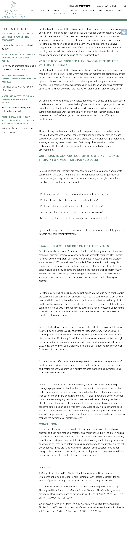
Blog (120, 10)
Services (87, 10)
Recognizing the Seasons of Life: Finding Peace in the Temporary (17, 37)
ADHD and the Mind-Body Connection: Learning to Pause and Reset (19, 78)
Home (34, 10)
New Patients (59, 12)
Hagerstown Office (106, 6)
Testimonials (106, 10)
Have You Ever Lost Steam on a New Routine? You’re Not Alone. (18, 57)
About (44, 10)
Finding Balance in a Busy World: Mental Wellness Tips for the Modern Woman (18, 120)
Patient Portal (74, 12)
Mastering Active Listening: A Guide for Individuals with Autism (18, 99)
